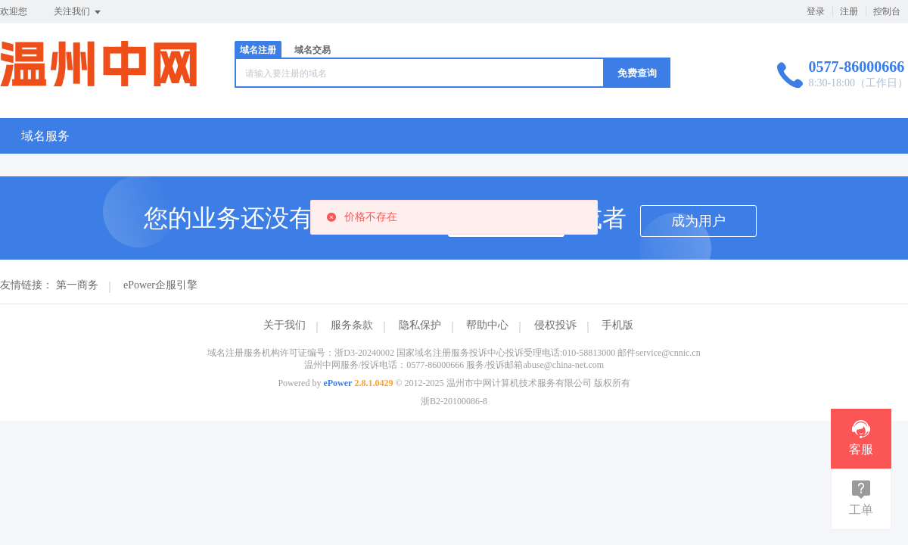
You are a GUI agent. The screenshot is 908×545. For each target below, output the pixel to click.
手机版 (617, 325)
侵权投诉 (555, 325)
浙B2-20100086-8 (454, 401)
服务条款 (352, 325)
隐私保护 (420, 325)
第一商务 (77, 285)
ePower (337, 383)
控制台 (886, 11)
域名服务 (45, 135)
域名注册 (258, 50)
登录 (816, 11)
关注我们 (78, 12)
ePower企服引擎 (160, 285)
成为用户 (698, 221)
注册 (849, 11)
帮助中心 (487, 325)
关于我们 (284, 325)
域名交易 (312, 50)
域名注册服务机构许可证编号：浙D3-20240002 (300, 352)
